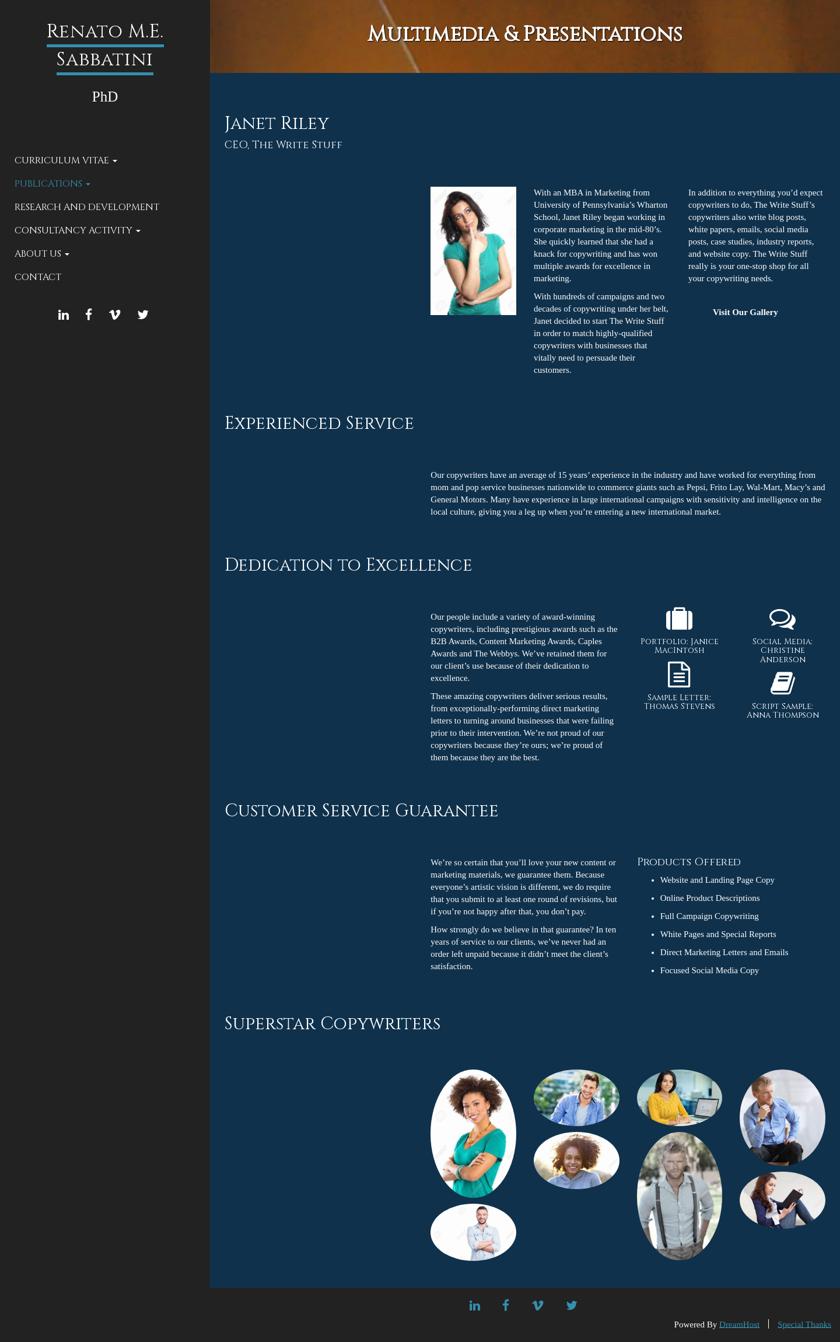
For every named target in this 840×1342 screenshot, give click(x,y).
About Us (42, 253)
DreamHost (739, 1324)
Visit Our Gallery (745, 312)
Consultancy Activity (78, 230)
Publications (52, 183)
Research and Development (87, 207)
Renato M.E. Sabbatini (105, 45)
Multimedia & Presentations (525, 34)
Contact (38, 277)
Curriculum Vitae (66, 160)
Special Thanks (804, 1324)
